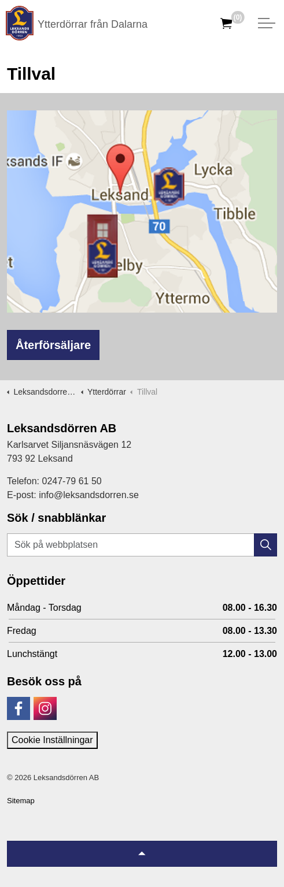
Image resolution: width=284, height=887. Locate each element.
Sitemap (21, 800)
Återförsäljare (53, 345)
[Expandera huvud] (266, 23)
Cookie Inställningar (52, 740)
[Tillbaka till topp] (142, 854)
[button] (265, 544)
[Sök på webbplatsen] (142, 544)
